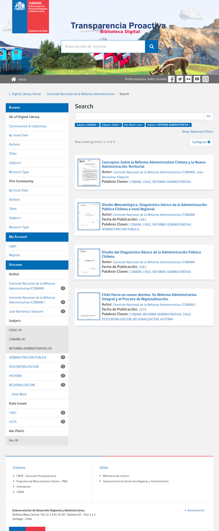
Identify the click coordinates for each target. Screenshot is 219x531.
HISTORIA (37, 376)
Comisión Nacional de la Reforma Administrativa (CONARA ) (37, 300)
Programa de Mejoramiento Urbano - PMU (42, 481)
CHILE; (147, 182)
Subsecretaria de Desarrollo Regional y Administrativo (136, 481)
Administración (195, 510)
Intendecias (23, 486)
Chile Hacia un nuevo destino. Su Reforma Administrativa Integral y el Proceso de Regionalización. (149, 297)
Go (208, 116)
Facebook (171, 79)
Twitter (180, 79)
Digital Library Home (26, 94)
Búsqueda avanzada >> (76, 57)
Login (12, 246)
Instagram (205, 79)
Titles (13, 154)
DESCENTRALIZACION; (117, 319)
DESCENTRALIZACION (37, 367)
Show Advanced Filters (197, 132)
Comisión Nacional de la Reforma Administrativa (80, 94)
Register (14, 255)
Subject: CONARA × (87, 125)
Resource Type (19, 172)
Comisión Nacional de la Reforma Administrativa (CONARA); (155, 172)
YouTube (197, 79)
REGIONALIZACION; (146, 319)
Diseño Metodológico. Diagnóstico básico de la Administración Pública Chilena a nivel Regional (154, 207)
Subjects (15, 163)
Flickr (188, 79)
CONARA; (136, 182)
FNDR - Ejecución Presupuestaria (36, 476)
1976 (37, 422)
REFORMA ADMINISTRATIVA (171, 182)
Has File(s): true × (133, 125)
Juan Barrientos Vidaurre (37, 311)
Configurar (201, 142)
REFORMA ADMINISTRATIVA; (171, 225)
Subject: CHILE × (111, 125)
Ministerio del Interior (116, 476)
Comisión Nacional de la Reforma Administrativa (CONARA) (37, 286)
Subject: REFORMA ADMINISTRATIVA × (168, 125)
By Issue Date (18, 135)
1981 (37, 413)
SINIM (20, 492)
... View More (18, 394)
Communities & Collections (28, 126)
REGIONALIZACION (37, 385)
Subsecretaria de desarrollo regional (30, 20)
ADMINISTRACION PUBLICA (37, 357)
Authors (14, 144)
